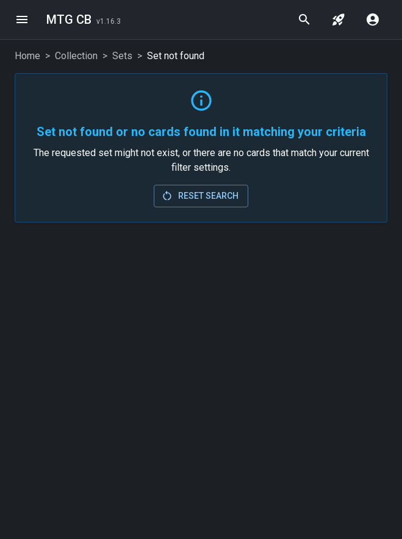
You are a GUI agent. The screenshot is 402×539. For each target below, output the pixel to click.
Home (27, 56)
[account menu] (372, 19)
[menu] (22, 19)
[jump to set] (338, 19)
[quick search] (304, 19)
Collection (76, 56)
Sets (122, 56)
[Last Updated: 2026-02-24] (108, 20)
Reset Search (200, 196)
